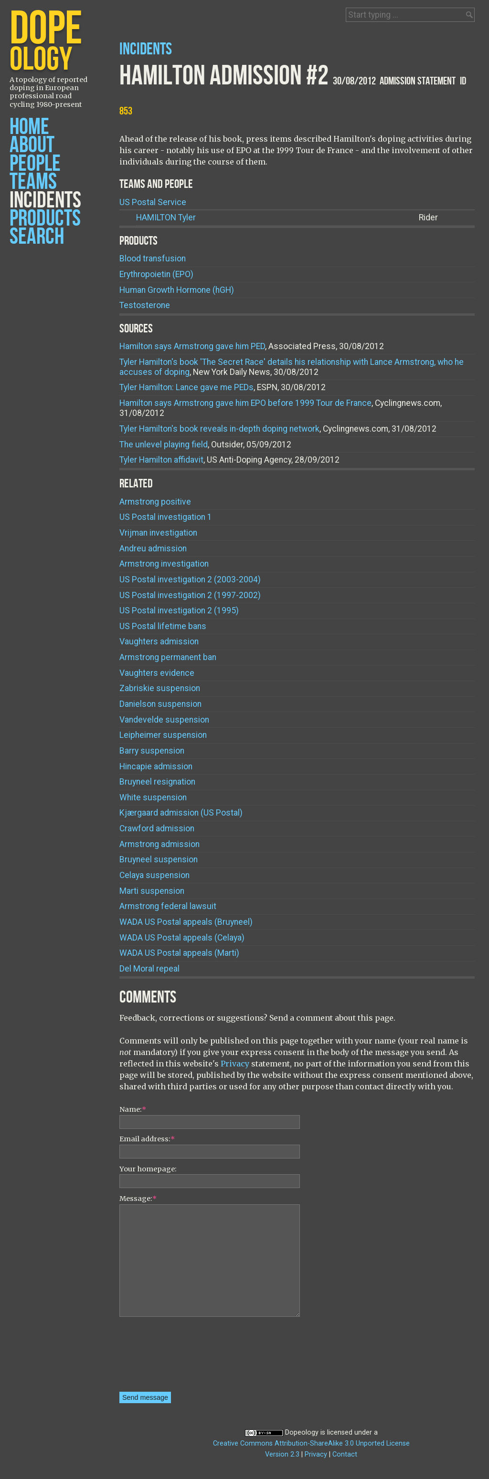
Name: (132, 1109)
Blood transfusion (152, 258)
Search (37, 236)
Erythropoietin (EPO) (156, 274)
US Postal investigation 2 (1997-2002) (190, 595)
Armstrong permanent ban (167, 657)
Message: (138, 1198)
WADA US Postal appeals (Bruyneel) (186, 922)
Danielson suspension (160, 704)
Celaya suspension (154, 875)
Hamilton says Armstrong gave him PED (192, 346)
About (32, 145)
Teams (33, 182)
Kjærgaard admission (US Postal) (181, 812)
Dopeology (302, 1432)
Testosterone (144, 305)
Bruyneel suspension (158, 859)
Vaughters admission (159, 641)
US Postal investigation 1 (165, 517)
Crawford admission (156, 828)
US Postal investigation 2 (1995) (179, 610)
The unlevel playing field (163, 444)
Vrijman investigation (158, 533)
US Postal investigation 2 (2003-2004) (190, 579)
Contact (344, 1454)
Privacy (235, 1063)
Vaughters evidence (156, 673)
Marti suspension (151, 891)
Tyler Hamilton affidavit (161, 460)
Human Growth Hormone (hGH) (176, 290)
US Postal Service (152, 202)
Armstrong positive (155, 502)
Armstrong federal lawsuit (167, 906)
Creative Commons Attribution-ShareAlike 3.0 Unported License (311, 1443)
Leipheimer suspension (163, 735)
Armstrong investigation (164, 564)
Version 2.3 (282, 1454)
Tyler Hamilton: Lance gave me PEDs (186, 387)
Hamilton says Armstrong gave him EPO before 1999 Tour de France (245, 403)
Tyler (166, 217)
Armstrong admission (159, 844)
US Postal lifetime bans (162, 626)
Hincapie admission (155, 766)
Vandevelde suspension (164, 719)
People (35, 163)
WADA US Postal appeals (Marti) (179, 953)
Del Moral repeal (149, 968)
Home (29, 127)
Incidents (45, 200)
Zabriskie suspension (159, 688)
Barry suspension (151, 750)
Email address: (147, 1139)
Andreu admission (153, 548)
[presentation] (158, 1357)
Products (45, 218)
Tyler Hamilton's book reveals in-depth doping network (219, 429)
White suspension (153, 797)
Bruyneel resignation (157, 781)
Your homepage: (148, 1169)
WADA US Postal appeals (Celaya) (181, 937)
